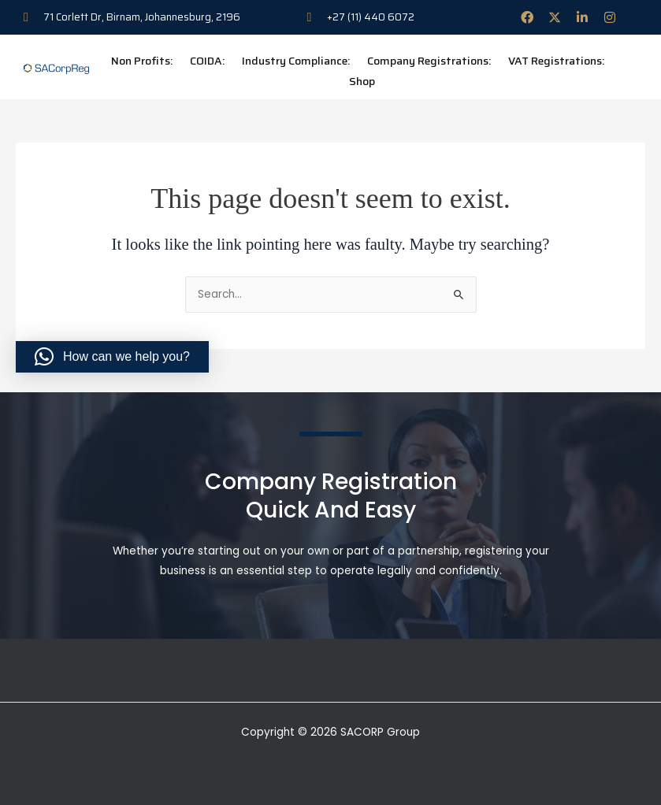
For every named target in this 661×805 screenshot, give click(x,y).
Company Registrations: (429, 60)
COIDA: (207, 60)
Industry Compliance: (296, 60)
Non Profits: (142, 60)
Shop (362, 81)
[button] (112, 357)
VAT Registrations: (556, 60)
